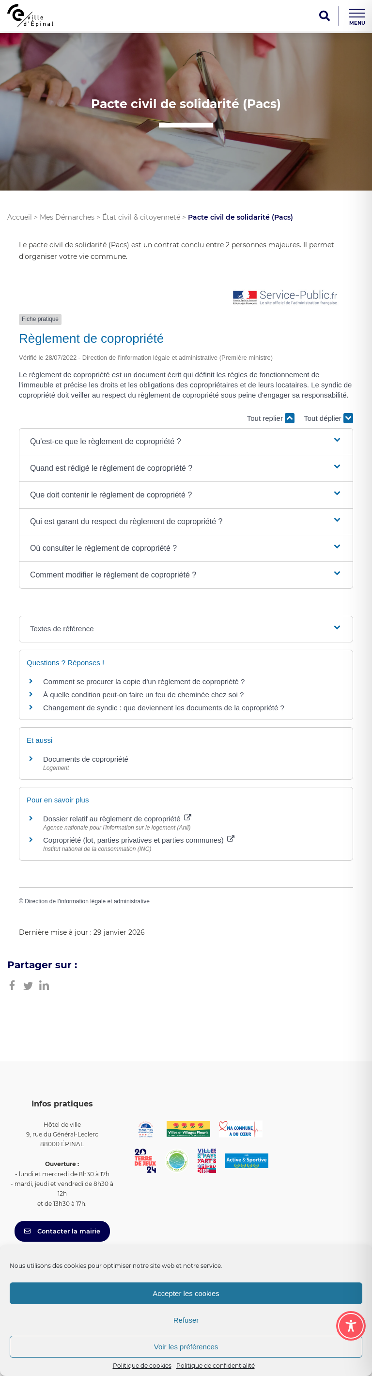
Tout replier (270, 418)
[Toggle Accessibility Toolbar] (351, 1326)
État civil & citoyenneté (141, 217)
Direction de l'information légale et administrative (87, 901)
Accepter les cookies (186, 1293)
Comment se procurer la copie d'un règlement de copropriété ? (144, 681)
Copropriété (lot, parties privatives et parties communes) (138, 840)
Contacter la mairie (62, 1231)
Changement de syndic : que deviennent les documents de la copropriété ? (163, 708)
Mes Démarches (67, 217)
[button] (186, 442)
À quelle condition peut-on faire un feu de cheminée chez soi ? (143, 694)
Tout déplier (328, 418)
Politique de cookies (142, 1365)
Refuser (186, 1320)
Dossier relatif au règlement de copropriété (117, 819)
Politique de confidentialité (215, 1365)
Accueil (19, 217)
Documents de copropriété (85, 759)
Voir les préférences (186, 1347)
